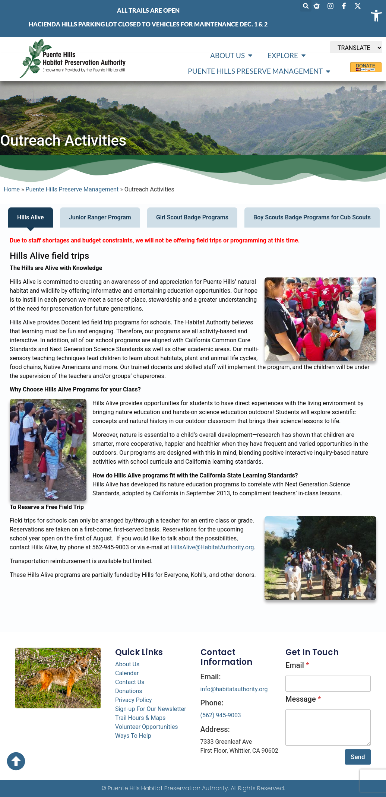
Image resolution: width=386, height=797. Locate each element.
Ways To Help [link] (133, 735)
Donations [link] (128, 691)
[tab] (30, 217)
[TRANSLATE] (356, 48)
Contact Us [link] (130, 682)
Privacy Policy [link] (133, 700)
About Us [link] (127, 664)
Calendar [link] (127, 673)
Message (303, 699)
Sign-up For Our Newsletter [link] (150, 708)
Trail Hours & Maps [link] (140, 717)
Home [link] (12, 189)
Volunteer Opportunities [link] (146, 726)
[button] (305, 6)
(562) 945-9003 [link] (220, 715)
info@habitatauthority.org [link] (234, 689)
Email (297, 665)
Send (358, 757)
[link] (376, 15)
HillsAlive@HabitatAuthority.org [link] (212, 547)
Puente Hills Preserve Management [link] (72, 189)
